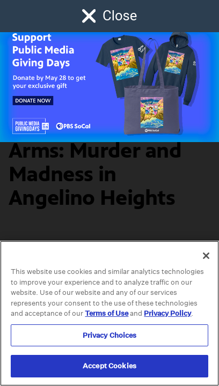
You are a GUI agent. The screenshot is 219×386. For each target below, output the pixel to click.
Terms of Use (106, 313)
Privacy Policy (167, 313)
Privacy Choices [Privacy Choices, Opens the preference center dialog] (110, 335)
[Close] (206, 256)
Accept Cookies (109, 365)
